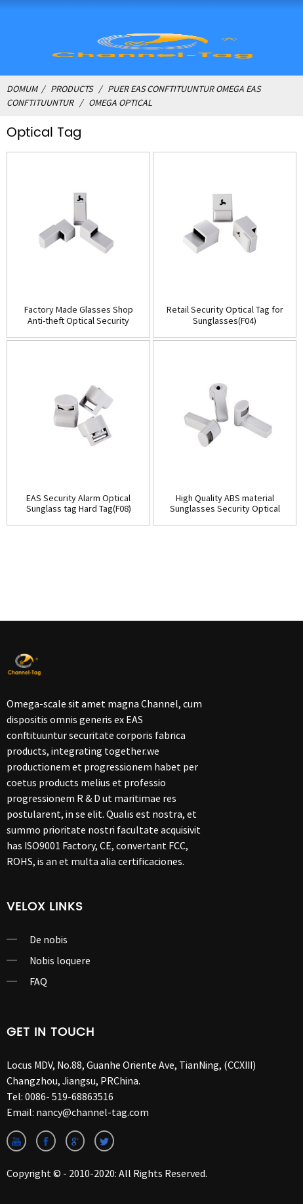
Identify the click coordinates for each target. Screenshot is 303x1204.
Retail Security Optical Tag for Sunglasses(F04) (225, 315)
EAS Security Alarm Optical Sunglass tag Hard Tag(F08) (78, 504)
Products (71, 89)
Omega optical (120, 102)
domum (22, 89)
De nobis (49, 939)
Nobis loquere (60, 960)
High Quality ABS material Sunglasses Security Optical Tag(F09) (225, 504)
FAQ (38, 981)
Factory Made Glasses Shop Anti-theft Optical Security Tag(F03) (78, 315)
